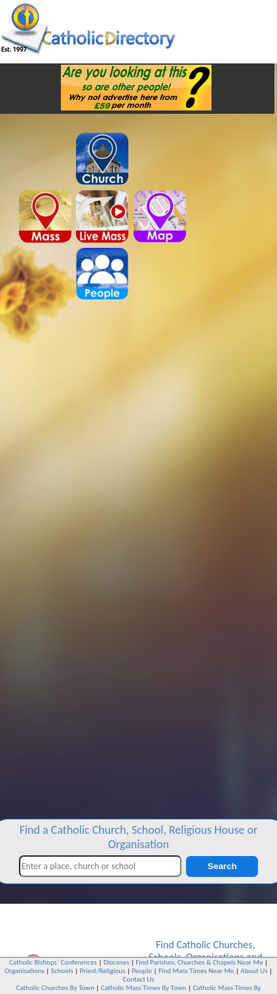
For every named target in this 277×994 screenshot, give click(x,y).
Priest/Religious (103, 971)
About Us (253, 971)
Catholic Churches (214, 944)
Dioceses (116, 962)
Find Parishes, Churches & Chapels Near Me (199, 962)
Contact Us (138, 979)
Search (222, 866)
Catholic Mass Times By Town (143, 988)
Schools (62, 971)
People (142, 971)
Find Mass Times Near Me (196, 971)
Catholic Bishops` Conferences (53, 962)
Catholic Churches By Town (55, 988)
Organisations (25, 971)
